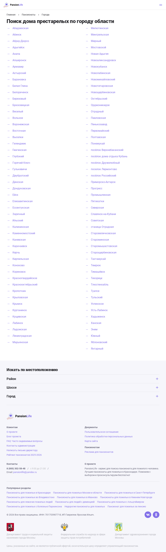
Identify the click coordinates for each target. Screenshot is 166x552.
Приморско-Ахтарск (103, 182)
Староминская (100, 239)
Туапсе (95, 291)
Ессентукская (21, 207)
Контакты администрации (21, 445)
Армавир (18, 66)
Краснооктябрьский (25, 284)
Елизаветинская (23, 201)
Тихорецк (96, 278)
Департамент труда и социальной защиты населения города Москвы (29, 531)
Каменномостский (24, 233)
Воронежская (21, 124)
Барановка (19, 79)
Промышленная (101, 194)
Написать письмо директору (22, 450)
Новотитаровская (102, 85)
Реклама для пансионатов (99, 452)
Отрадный (97, 111)
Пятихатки (97, 201)
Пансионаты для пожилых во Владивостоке (30, 497)
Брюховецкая (21, 105)
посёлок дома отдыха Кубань (109, 156)
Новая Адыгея (100, 53)
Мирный (96, 41)
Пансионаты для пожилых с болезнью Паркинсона (34, 506)
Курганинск (20, 310)
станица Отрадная (102, 226)
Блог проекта (14, 436)
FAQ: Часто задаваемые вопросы (24, 441)
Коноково (19, 265)
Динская (18, 182)
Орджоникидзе (100, 105)
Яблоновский (99, 342)
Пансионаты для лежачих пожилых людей (30, 502)
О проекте (12, 432)
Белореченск (20, 92)
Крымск (17, 303)
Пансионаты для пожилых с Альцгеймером (120, 502)
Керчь (16, 252)
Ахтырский (19, 73)
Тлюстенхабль (100, 284)
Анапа (16, 53)
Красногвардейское (25, 278)
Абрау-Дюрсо (21, 41)
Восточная (19, 130)
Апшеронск (19, 60)
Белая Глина (20, 85)
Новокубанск (99, 66)
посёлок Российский (103, 175)
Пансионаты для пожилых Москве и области (77, 492)
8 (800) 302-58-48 (16, 468)
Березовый (19, 98)
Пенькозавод (99, 124)
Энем (94, 329)
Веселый (18, 111)
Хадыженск (98, 316)
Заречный (19, 214)
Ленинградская (22, 335)
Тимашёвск (98, 271)
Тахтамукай (98, 258)
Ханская (96, 323)
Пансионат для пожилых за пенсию (127, 506)
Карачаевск (20, 246)
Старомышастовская (104, 246)
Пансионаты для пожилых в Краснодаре (29, 492)
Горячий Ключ (21, 162)
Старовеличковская (103, 233)
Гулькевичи (20, 169)
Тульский (96, 297)
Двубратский (21, 175)
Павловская (98, 117)
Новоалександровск (103, 60)
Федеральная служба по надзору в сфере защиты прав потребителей (83, 531)
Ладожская (20, 329)
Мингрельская (100, 34)
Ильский (18, 220)
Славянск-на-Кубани (103, 214)
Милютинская (99, 28)
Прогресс (96, 188)
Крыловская (20, 297)
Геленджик (19, 143)
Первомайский (100, 130)
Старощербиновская (103, 252)
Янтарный (97, 348)
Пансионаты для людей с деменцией (75, 502)
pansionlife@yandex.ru (25, 472)
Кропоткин (19, 291)
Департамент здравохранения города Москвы (135, 531)
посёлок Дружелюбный (105, 162)
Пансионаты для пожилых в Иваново (77, 497)
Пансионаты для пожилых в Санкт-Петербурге (129, 492)
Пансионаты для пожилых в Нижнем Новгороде (126, 497)
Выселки (18, 137)
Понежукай (98, 143)
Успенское (97, 303)
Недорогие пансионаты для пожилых (85, 506)
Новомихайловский (103, 79)
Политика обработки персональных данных (109, 436)
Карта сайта (91, 441)
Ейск (15, 194)
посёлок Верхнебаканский (107, 150)
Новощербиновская (103, 92)
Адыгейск (19, 47)
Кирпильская (21, 258)
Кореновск (19, 271)
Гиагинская (20, 150)
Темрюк (96, 265)
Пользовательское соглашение (101, 432)
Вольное (18, 117)
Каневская (19, 239)
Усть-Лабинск (99, 310)
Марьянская (20, 342)
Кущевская (19, 316)
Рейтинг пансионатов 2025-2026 (24, 455)
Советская (97, 220)
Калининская (21, 226)
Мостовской (98, 47)
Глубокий (18, 156)
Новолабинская (100, 73)
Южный (95, 335)
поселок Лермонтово (104, 169)
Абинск (17, 34)
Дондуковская (22, 188)
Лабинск (18, 323)
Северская (97, 207)
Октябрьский (99, 98)
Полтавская (98, 137)
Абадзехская (20, 28)
